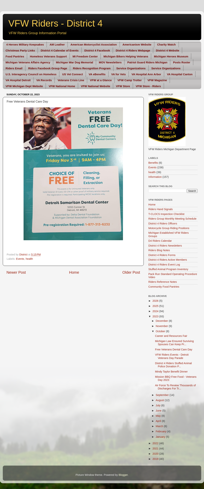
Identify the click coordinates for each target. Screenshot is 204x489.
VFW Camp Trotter (129, 80)
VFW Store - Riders (148, 86)
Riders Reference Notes (162, 281)
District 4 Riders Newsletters (165, 245)
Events (20, 258)
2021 (155, 448)
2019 (155, 458)
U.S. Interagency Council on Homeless (31, 74)
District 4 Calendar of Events (59, 50)
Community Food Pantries (163, 286)
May (159, 415)
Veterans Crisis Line (70, 80)
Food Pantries (15, 56)
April (159, 421)
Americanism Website (137, 44)
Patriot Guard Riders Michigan (147, 62)
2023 (155, 316)
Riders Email (14, 68)
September (163, 395)
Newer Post (16, 272)
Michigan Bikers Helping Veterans (125, 56)
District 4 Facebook (97, 50)
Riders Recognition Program (92, 68)
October (161, 331)
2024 (155, 311)
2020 (155, 453)
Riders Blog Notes (159, 250)
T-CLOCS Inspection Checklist (166, 214)
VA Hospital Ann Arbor (146, 74)
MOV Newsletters (110, 62)
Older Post (131, 272)
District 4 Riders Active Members (167, 259)
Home (74, 272)
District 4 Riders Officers (162, 223)
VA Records (44, 80)
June (159, 410)
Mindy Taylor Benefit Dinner (171, 371)
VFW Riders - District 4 (55, 23)
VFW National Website (95, 86)
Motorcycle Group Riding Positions (168, 228)
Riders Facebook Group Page (47, 68)
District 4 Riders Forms (161, 255)
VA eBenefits (97, 74)
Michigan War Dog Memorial (74, 62)
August (160, 400)
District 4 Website (167, 50)
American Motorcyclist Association (93, 44)
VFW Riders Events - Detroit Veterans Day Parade (172, 356)
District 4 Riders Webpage (133, 50)
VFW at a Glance (101, 80)
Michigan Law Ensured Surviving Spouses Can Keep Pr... (174, 343)
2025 (155, 306)
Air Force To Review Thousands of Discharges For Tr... (175, 387)
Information (155, 176)
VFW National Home (62, 86)
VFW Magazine (157, 80)
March (160, 426)
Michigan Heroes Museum (171, 56)
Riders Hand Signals (160, 209)
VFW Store (123, 86)
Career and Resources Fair (171, 335)
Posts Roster (181, 62)
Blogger (123, 474)
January (161, 436)
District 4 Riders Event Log (164, 264)
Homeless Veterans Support (48, 56)
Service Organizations (131, 68)
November (162, 326)
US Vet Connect (72, 74)
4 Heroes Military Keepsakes (25, 44)
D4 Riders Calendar (160, 240)
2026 (155, 300)
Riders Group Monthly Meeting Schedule (172, 218)
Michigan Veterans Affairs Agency (28, 62)
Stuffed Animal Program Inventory (168, 269)
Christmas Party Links (20, 50)
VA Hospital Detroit (18, 80)
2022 (155, 443)
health (29, 258)
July (158, 405)
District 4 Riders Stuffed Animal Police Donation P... (173, 365)
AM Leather (57, 44)
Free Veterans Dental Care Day (173, 349)
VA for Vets (118, 74)
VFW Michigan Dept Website (24, 86)
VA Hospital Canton (180, 74)
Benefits (153, 162)
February (161, 431)
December (162, 320)
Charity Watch (166, 44)
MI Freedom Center (85, 56)
